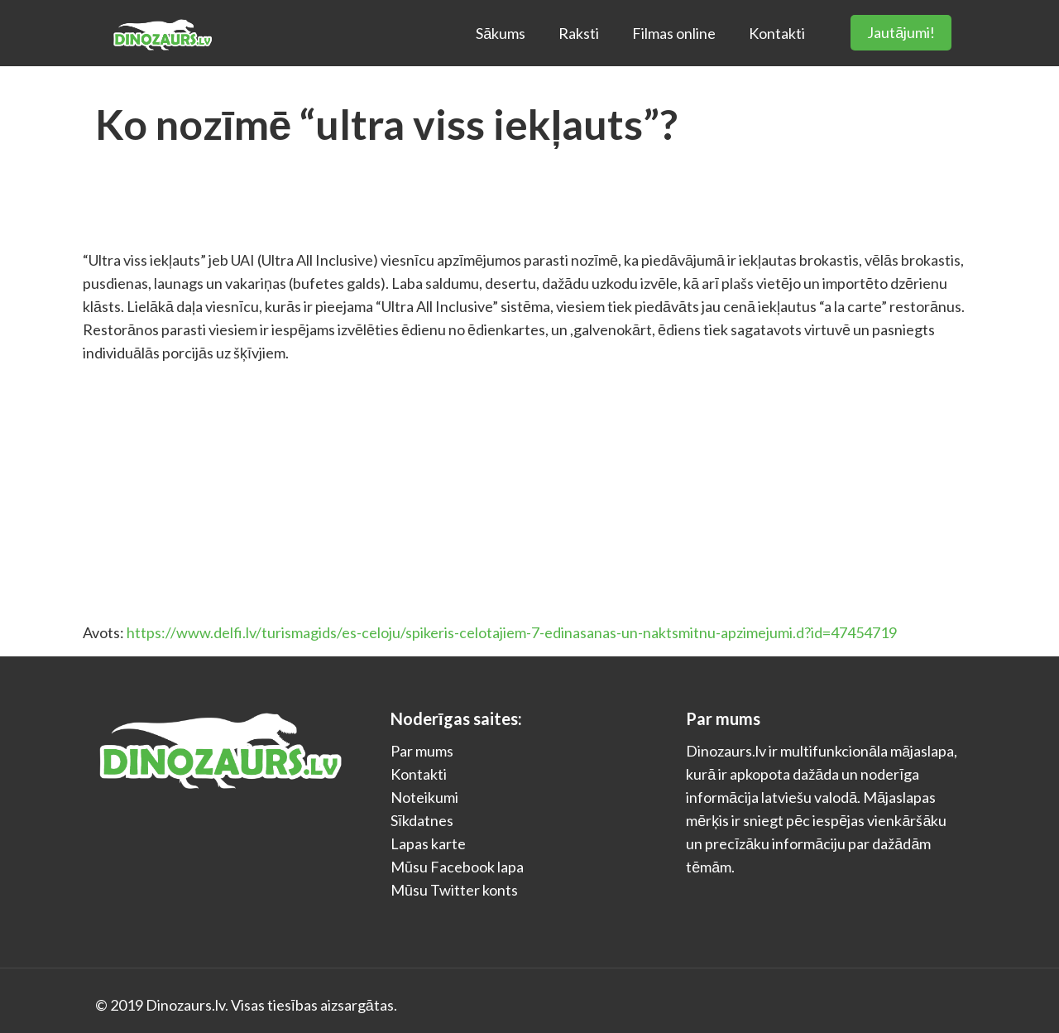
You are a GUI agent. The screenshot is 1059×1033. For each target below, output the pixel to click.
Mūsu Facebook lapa (457, 867)
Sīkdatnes (422, 820)
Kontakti (419, 774)
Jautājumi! (901, 32)
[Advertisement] (529, 492)
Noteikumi (424, 797)
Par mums (422, 751)
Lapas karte (428, 843)
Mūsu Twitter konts (454, 890)
